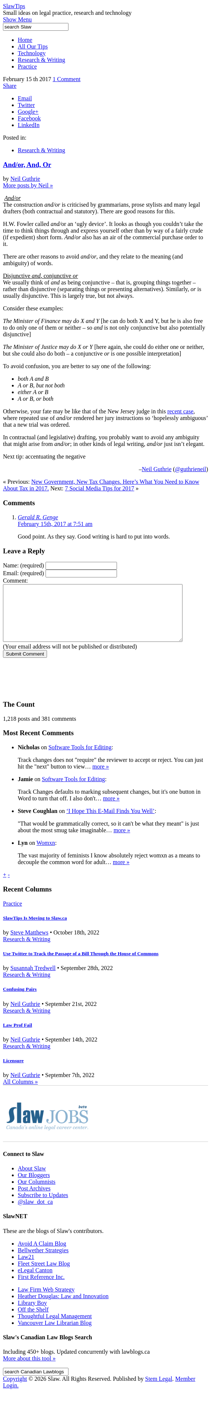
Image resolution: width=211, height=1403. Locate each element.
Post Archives (34, 1199)
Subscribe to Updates (43, 1206)
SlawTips (14, 6)
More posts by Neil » (28, 185)
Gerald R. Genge (38, 517)
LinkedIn (29, 125)
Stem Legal (158, 1390)
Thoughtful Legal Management (55, 1327)
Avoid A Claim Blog (42, 1255)
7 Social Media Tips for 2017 (99, 488)
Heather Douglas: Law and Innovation (63, 1307)
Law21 (26, 1268)
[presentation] (59, 683)
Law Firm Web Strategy (46, 1300)
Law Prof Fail (17, 1036)
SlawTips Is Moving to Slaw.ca (35, 929)
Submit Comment (25, 665)
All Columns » (20, 1093)
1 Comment (66, 79)
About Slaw (32, 1179)
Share (9, 86)
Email (25, 98)
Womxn (45, 854)
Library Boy (32, 1314)
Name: (23, 565)
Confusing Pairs (20, 1000)
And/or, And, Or (27, 165)
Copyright (15, 1390)
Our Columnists (37, 1193)
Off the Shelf (33, 1320)
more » (100, 777)
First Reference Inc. (41, 1288)
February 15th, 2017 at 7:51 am (55, 524)
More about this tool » (29, 1369)
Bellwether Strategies (43, 1261)
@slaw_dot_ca (35, 1213)
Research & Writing (41, 60)
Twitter (26, 105)
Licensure (13, 1071)
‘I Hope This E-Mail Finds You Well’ (110, 822)
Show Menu (17, 19)
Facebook (29, 118)
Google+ (28, 112)
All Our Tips (33, 46)
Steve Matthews (29, 943)
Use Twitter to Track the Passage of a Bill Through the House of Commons (80, 964)
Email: (23, 573)
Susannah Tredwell (33, 979)
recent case (180, 411)
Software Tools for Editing (80, 758)
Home (25, 40)
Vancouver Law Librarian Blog (54, 1334)
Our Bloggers (34, 1186)
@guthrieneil (190, 469)
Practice (27, 66)
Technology (32, 53)
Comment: (15, 580)
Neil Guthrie (25, 179)
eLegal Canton (35, 1281)
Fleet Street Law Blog (44, 1275)
